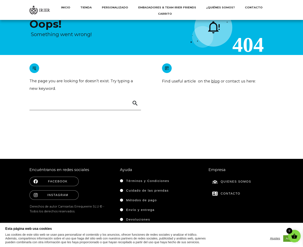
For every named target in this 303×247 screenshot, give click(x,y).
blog (215, 81)
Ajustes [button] (275, 238)
